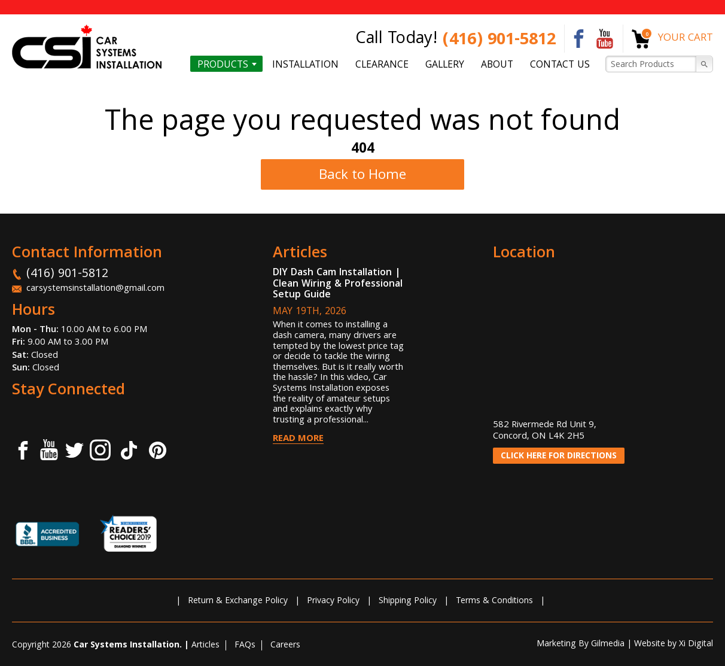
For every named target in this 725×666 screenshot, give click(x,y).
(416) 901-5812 (499, 41)
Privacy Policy (333, 601)
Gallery (444, 64)
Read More (298, 439)
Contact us (560, 64)
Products (222, 64)
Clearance (382, 64)
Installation (305, 64)
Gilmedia (608, 644)
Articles (205, 645)
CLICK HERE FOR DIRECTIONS (559, 456)
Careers (285, 645)
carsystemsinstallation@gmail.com (95, 289)
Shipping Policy (408, 601)
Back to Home (362, 176)
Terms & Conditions (494, 601)
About (497, 64)
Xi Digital (696, 644)
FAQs (244, 645)
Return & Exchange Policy (238, 601)
